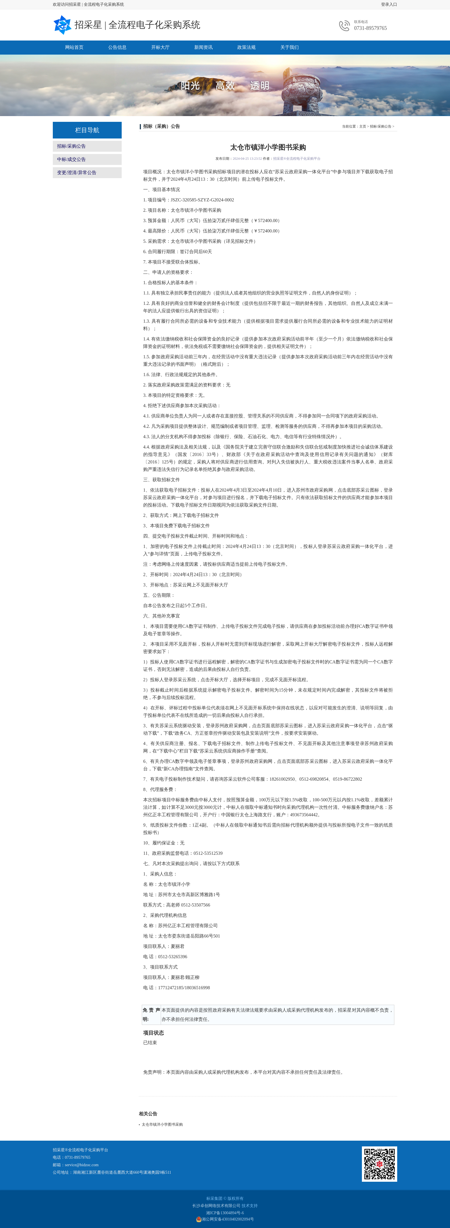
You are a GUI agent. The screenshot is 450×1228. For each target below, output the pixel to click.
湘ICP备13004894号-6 (225, 1213)
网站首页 (74, 47)
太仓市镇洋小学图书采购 (162, 1124)
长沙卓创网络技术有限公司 (216, 1206)
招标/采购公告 (71, 146)
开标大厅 (160, 47)
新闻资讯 (203, 47)
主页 (362, 126)
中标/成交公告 (71, 159)
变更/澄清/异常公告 (76, 172)
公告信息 (117, 47)
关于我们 (289, 47)
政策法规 (246, 47)
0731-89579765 (370, 28)
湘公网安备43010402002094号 (225, 1219)
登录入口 (389, 4)
